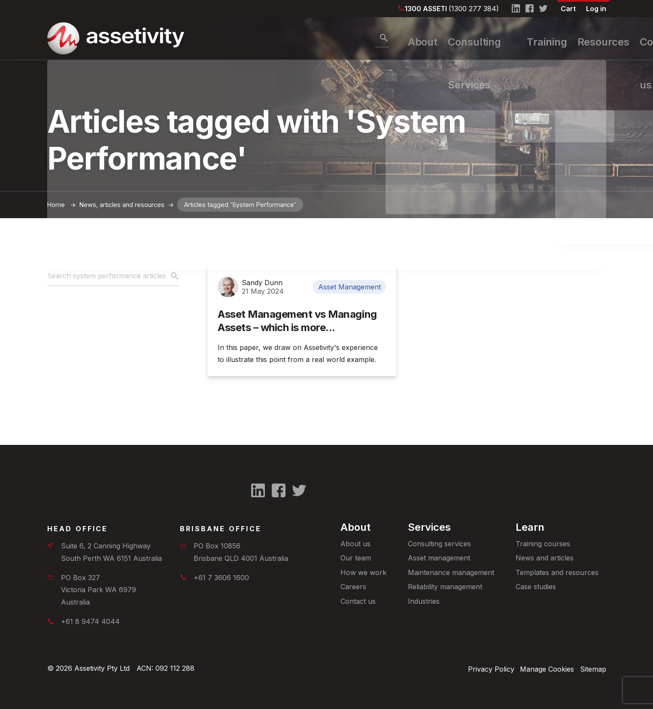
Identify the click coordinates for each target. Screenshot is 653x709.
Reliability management (445, 586)
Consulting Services (400, 38)
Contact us (358, 601)
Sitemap (593, 668)
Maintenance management (451, 572)
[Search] (272, 38)
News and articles (545, 558)
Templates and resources (557, 572)
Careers (353, 586)
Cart (568, 8)
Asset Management (349, 287)
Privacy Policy (485, 668)
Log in (596, 8)
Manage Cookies (544, 668)
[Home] (92, 38)
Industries (424, 601)
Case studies (536, 586)
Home (56, 204)
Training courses (543, 543)
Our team (355, 558)
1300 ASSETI (451, 8)
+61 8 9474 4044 (90, 621)
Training (489, 38)
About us (355, 543)
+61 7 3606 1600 (221, 577)
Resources (555, 38)
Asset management (439, 558)
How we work (363, 572)
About (316, 38)
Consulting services (439, 543)
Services (429, 527)
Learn (530, 527)
